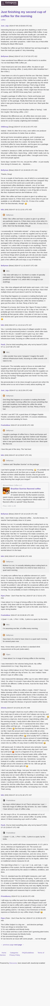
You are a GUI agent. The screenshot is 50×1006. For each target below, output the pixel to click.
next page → (19, 945)
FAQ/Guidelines (28, 953)
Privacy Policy (14, 955)
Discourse (13, 963)
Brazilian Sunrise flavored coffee (26, 489)
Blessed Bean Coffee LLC (12, 485)
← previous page (7, 945)
